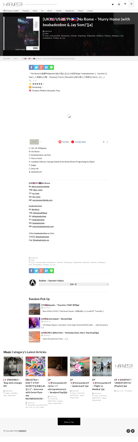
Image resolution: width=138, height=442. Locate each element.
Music (37, 11)
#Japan (8, 393)
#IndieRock (99, 36)
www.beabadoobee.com (43, 227)
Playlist (84, 11)
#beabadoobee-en (41, 240)
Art (45, 11)
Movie (52, 11)
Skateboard (73, 11)
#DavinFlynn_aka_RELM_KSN (37, 410)
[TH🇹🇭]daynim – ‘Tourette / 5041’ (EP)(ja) (60, 305)
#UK (121, 36)
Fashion (62, 11)
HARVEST (23, 436)
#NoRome (108, 36)
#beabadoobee (65, 36)
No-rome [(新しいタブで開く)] (36, 197)
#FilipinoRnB (91, 36)
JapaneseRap (12, 396)
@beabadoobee (39, 217)
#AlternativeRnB (55, 36)
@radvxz (35, 210)
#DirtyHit (74, 36)
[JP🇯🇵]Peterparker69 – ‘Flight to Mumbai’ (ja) (102, 385)
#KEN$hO (14, 393)
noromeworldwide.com (42, 200)
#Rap (5, 396)
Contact (94, 11)
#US (27, 412)
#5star (47, 36)
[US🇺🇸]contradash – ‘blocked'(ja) (56, 319)
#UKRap (55, 38)
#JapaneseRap (57, 408)
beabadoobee (38, 220)
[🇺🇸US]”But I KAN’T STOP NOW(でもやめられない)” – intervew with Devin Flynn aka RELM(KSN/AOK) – (35, 392)
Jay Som (62, 38)
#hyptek (59, 406)
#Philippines (115, 36)
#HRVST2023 (52, 406)
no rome (35, 194)
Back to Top (69, 427)
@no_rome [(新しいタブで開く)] (37, 190)
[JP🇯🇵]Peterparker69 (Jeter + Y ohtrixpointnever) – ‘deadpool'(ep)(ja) (57, 389)
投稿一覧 (73, 285)
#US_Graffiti (40, 412)
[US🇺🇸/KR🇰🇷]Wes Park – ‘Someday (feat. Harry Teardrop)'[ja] (70, 333)
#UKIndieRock (47, 38)
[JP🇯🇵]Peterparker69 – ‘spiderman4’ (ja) (80, 384)
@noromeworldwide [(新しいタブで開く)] (40, 187)
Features (27, 11)
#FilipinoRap (82, 36)
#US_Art (32, 412)
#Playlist (129, 391)
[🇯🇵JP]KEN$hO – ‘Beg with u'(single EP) (12, 384)
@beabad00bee (40, 213)
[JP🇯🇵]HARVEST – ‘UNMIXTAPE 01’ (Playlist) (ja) (124, 384)
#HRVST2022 (74, 396)
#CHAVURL (54, 403)
